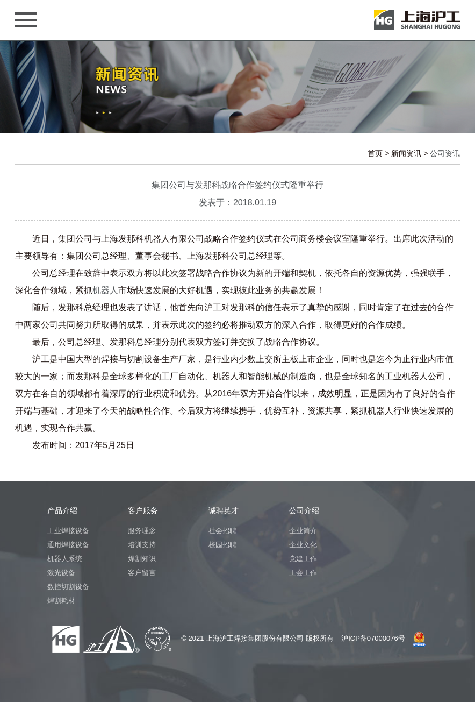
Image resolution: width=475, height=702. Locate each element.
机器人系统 (64, 559)
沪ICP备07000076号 (373, 638)
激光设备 (61, 573)
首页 (375, 153)
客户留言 (142, 573)
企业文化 (303, 545)
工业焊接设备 (68, 531)
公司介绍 (304, 510)
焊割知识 (142, 559)
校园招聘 (222, 545)
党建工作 (303, 559)
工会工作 (303, 573)
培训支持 (142, 545)
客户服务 (143, 510)
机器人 (105, 290)
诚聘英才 (223, 510)
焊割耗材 (61, 601)
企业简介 (303, 531)
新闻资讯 (406, 153)
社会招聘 (222, 531)
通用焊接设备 (68, 545)
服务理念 (142, 531)
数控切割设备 (68, 587)
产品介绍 (62, 510)
